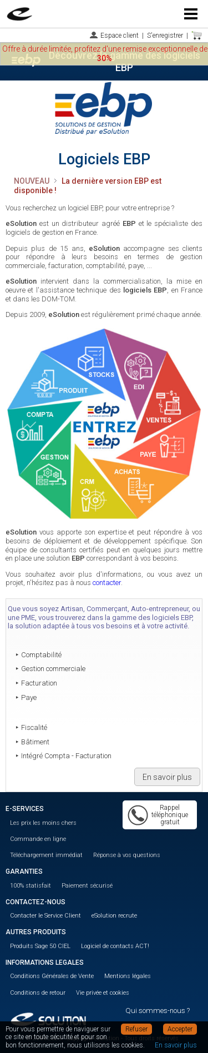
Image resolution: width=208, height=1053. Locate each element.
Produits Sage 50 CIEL (40, 946)
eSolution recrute (114, 915)
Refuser (136, 1029)
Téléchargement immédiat (46, 855)
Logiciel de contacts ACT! (115, 946)
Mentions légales (127, 976)
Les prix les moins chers (43, 823)
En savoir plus (167, 777)
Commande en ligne (38, 839)
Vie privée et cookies (102, 992)
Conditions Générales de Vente (52, 976)
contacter (107, 582)
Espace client (119, 35)
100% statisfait (30, 885)
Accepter (180, 1029)
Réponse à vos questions (126, 855)
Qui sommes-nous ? (157, 1010)
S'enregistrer (165, 35)
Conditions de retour (37, 992)
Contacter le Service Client (45, 915)
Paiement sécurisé (87, 885)
